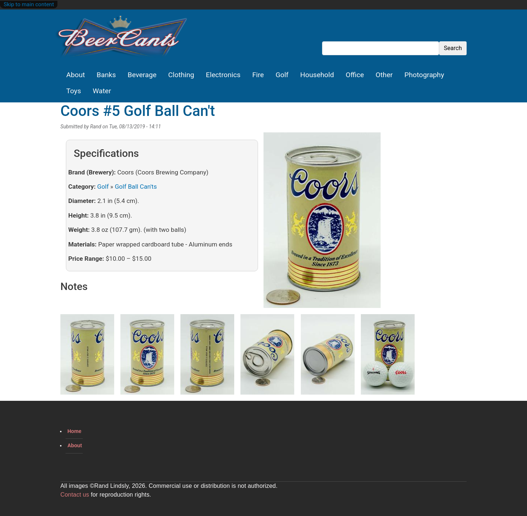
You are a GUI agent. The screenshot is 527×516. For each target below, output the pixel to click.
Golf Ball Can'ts (136, 186)
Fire (258, 75)
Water (102, 91)
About (75, 75)
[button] (322, 222)
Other (384, 75)
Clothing (181, 75)
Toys (73, 91)
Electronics (223, 75)
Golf (282, 75)
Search (453, 48)
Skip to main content (29, 4)
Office (355, 75)
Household (317, 75)
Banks (106, 75)
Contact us (74, 494)
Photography (424, 75)
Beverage (142, 75)
